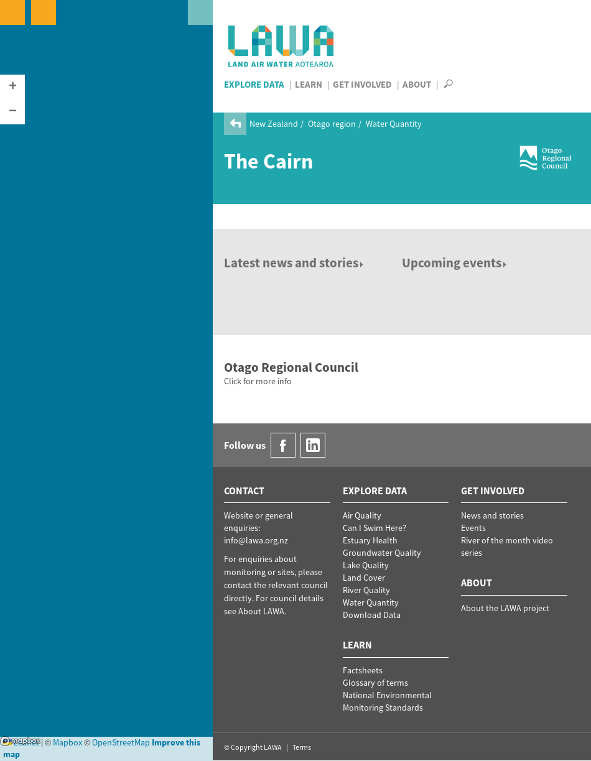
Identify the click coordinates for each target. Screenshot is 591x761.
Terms (301, 747)
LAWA (281, 46)
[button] (12, 87)
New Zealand (273, 123)
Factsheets (363, 670)
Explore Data (254, 84)
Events (473, 527)
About (417, 84)
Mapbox (20, 741)
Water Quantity (394, 123)
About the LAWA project (505, 608)
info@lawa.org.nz (256, 540)
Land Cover (364, 577)
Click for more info (258, 381)
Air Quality (362, 515)
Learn (308, 84)
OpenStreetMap (121, 742)
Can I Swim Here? (374, 527)
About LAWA (261, 611)
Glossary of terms (375, 682)
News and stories (492, 515)
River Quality (366, 590)
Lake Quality (366, 565)
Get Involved (362, 84)
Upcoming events (455, 262)
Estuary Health (370, 540)
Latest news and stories (294, 262)
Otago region (332, 123)
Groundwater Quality (382, 552)
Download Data (372, 614)
